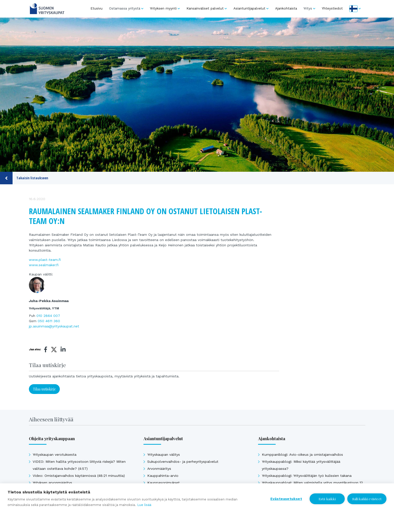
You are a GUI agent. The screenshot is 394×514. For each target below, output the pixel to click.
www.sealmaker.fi (44, 265)
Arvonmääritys (159, 469)
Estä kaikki (327, 498)
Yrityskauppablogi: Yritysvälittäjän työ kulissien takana (307, 476)
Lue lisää (144, 505)
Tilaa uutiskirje (44, 389)
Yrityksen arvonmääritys (52, 483)
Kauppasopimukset (163, 483)
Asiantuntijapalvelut (249, 8)
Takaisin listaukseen (24, 178)
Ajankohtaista (286, 8)
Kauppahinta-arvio (162, 476)
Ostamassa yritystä (124, 8)
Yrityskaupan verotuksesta (54, 454)
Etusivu (96, 8)
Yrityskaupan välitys (163, 454)
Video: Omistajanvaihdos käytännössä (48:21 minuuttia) (79, 476)
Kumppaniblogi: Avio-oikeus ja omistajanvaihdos (302, 454)
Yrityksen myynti (163, 8)
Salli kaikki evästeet (366, 499)
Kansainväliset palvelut (205, 8)
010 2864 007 (48, 316)
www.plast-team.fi (45, 260)
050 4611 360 (49, 321)
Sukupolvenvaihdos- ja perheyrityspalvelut (182, 462)
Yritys (308, 8)
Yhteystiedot (332, 8)
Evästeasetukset (286, 499)
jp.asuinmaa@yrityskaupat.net (54, 326)
